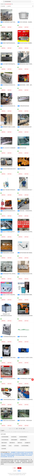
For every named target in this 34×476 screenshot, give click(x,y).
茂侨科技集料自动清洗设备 (6, 315)
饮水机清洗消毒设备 (23, 436)
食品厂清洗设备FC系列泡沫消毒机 (10, 189)
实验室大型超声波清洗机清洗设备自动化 (11, 43)
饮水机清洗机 (13, 436)
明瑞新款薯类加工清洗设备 (8, 252)
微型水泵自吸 (4, 442)
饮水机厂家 (11, 456)
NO (15, 431)
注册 (19, 468)
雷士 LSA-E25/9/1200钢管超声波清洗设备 (11, 147)
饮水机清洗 (16, 445)
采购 (32, 379)
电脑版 (19, 470)
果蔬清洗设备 (22, 168)
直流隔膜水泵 (27, 442)
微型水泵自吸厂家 (22, 452)
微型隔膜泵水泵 (23, 439)
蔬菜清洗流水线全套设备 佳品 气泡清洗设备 (12, 105)
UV (22, 431)
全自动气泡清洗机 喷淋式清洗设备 (10, 378)
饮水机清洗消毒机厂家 (22, 455)
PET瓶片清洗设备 (23, 336)
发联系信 (3, 27)
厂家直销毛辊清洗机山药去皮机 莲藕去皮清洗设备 (13, 399)
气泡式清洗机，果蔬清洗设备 (26, 420)
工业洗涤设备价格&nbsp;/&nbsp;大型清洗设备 (12, 336)
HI (9, 431)
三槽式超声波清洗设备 (24, 105)
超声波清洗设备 (23, 147)
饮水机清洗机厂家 (18, 453)
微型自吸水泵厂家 (26, 453)
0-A (1, 431)
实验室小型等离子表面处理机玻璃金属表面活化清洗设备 (14, 294)
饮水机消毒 (4, 448)
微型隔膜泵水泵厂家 (9, 453)
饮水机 (10, 445)
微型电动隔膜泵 (14, 439)
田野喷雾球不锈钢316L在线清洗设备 (10, 126)
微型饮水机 (20, 442)
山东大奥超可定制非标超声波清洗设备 (11, 64)
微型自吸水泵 (12, 442)
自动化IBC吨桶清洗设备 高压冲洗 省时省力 (11, 168)
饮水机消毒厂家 (5, 456)
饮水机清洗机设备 (5, 439)
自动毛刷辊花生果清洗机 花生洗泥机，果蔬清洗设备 (13, 85)
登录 (15, 468)
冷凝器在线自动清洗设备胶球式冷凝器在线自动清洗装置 (14, 420)
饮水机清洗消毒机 (5, 436)
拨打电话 (9, 27)
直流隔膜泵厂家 (14, 452)
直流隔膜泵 (4, 445)
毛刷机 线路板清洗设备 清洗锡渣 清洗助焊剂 (12, 357)
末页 (24, 428)
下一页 (20, 428)
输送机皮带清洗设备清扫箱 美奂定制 (10, 210)
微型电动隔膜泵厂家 (12, 455)
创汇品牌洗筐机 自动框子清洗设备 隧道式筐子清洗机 (14, 22)
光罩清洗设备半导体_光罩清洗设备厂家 (11, 273)
